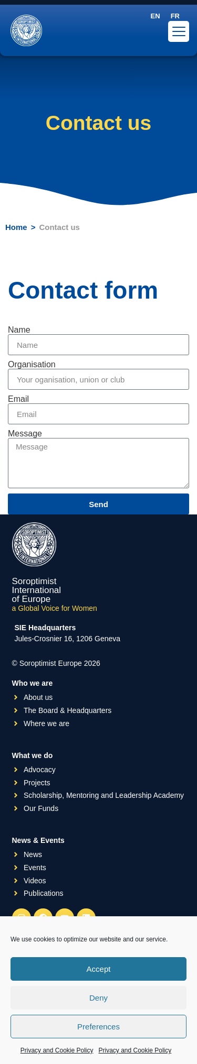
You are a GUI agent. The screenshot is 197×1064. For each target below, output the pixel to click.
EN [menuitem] (155, 16)
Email (18, 399)
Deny (98, 997)
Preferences (98, 1026)
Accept (99, 968)
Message (25, 434)
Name (19, 330)
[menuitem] (155, 16)
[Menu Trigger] (178, 31)
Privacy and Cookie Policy (57, 1050)
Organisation (32, 364)
